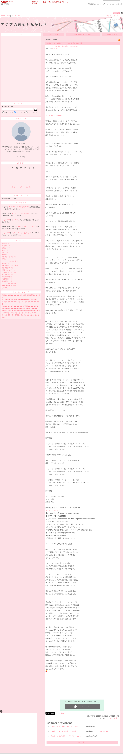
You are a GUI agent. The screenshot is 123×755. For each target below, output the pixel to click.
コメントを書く (113, 718)
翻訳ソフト (5, 259)
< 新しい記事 (53, 34)
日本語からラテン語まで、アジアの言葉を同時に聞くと (65, 43)
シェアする (60, 713)
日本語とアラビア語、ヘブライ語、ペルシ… (66, 736)
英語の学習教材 (7, 277)
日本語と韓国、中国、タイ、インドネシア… (66, 726)
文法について (6, 246)
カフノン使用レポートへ (54, 115)
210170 (116, 13)
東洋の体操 (5, 243)
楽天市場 (119, 4)
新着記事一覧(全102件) (82, 34)
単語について (6, 248)
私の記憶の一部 (7, 281)
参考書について (7, 255)
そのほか (6, 4)
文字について (6, 250)
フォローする (21, 157)
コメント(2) (103, 731)
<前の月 (13, 187)
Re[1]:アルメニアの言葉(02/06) (19, 207)
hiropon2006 (6, 220)
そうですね (16, 220)
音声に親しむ (56, 48)
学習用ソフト (6, 263)
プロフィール (16, 16)
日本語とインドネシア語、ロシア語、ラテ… (66, 731)
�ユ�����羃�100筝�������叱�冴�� (19, 299)
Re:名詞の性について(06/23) (27, 226)
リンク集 (5, 288)
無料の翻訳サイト (8, 268)
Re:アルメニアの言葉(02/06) (20, 213)
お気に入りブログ (21, 195)
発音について (6, 252)
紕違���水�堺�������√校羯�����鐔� (20, 306)
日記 (8, 16)
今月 (21, 187)
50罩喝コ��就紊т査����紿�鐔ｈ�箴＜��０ (19, 313)
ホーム (3, 16)
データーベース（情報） (10, 285)
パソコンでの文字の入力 (10, 261)
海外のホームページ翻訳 (10, 266)
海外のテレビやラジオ (9, 257)
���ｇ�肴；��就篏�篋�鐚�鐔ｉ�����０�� (21, 310)
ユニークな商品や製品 (9, 283)
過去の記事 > (112, 34)
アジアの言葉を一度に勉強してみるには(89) (64, 46)
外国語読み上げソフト (9, 272)
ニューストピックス (21, 292)
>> (93, 4)
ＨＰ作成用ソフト (8, 274)
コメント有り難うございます (21, 233)
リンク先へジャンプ (52, 510)
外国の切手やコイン (8, 279)
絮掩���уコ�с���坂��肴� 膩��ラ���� (19, 308)
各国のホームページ (8, 270)
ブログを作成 (109, 4)
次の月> (28, 187)
